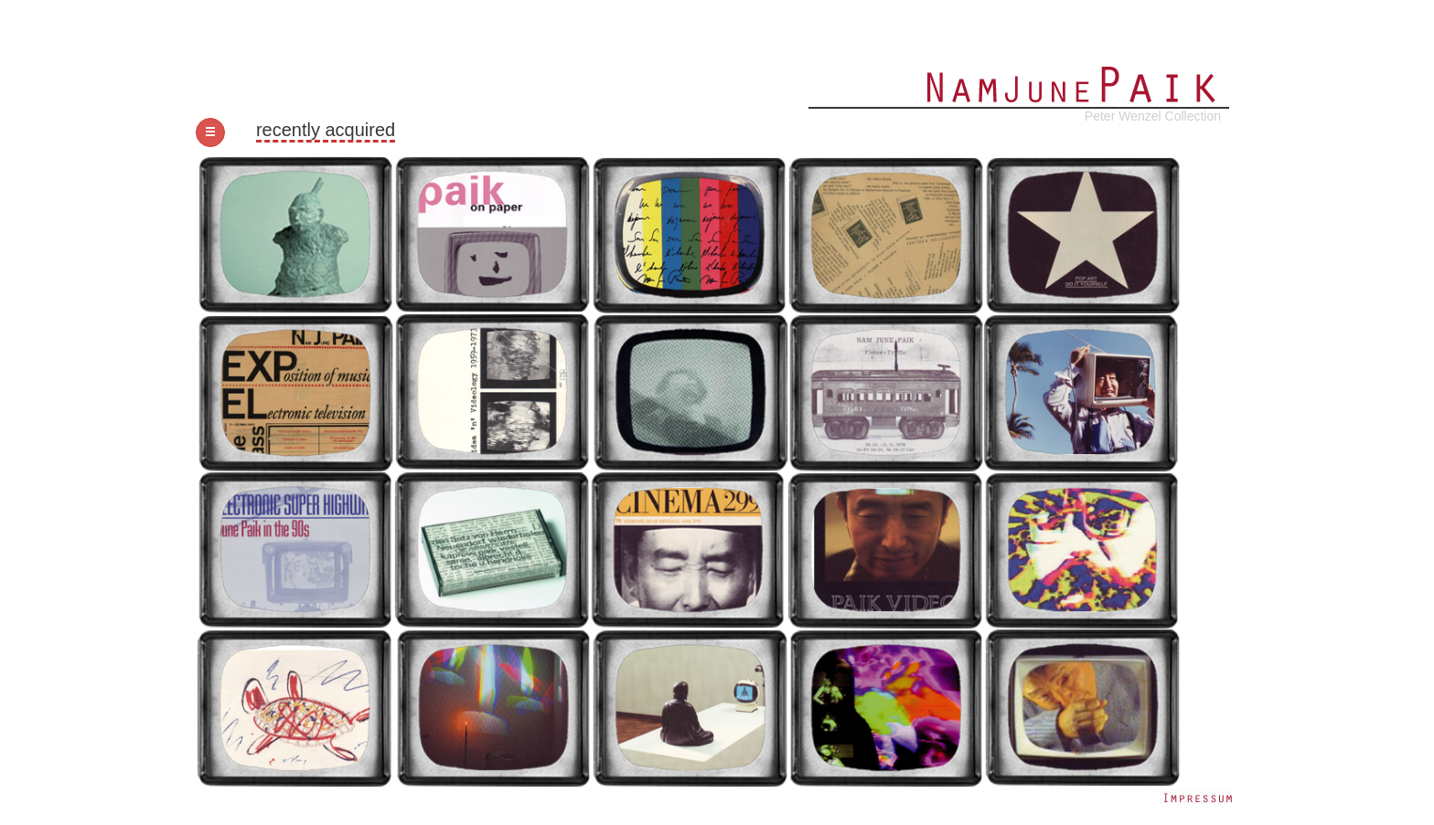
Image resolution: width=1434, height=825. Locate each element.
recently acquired (325, 130)
